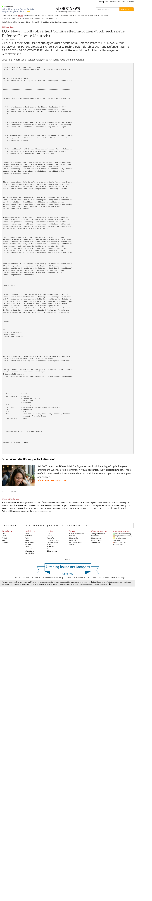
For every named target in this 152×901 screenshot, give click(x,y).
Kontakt (72, 544)
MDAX (4, 536)
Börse (28, 22)
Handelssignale (52, 542)
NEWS (4, 16)
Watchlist (72, 536)
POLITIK (37, 16)
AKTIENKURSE (12, 16)
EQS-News (5, 27)
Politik (27, 538)
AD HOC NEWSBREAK (76, 534)
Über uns (92, 578)
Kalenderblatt (30, 553)
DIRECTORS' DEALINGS (48, 18)
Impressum (35, 578)
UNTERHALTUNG (53, 16)
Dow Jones (5, 542)
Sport (27, 540)
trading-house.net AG (98, 534)
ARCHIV (100, 2)
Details (96, 584)
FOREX (49, 536)
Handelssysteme (53, 540)
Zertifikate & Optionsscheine (52, 548)
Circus (12, 27)
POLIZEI (84, 16)
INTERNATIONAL (94, 16)
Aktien (49, 544)
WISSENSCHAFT (66, 16)
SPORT (44, 16)
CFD (48, 534)
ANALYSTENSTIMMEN (23, 18)
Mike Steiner (104, 578)
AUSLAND (76, 16)
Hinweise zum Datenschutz (75, 578)
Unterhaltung (29, 549)
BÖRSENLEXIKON (115, 2)
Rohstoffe (50, 538)
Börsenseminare (52, 551)
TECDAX (4, 538)
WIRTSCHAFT (28, 16)
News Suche (125, 9)
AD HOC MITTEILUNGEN (8, 18)
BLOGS (106, 2)
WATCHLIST (130, 2)
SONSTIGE (104, 16)
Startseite (21, 22)
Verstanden (104, 584)
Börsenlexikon (10, 525)
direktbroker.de (96, 540)
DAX (3, 534)
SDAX (4, 540)
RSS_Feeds (72, 540)
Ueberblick (35, 22)
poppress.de (95, 542)
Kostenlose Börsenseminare (96, 537)
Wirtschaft (28, 536)
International (29, 551)
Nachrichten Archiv (75, 542)
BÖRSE (20, 16)
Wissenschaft (29, 542)
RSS (123, 2)
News (17, 578)
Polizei (27, 547)
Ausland (28, 544)
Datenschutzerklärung (52, 578)
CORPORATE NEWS (35, 18)
